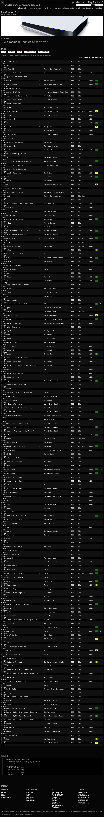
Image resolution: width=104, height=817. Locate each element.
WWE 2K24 (21, 704)
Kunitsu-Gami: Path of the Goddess (21, 392)
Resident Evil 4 (21, 570)
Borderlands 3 (21, 150)
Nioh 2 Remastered (21, 493)
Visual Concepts (57, 396)
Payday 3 (21, 531)
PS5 (73, 61)
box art (86, 57)
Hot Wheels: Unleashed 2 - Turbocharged (21, 365)
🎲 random (23, 8)
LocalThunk (57, 123)
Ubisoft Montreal (57, 100)
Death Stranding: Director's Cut (21, 235)
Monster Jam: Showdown (21, 462)
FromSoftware (57, 96)
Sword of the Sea (21, 635)
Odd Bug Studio (57, 639)
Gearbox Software (57, 150)
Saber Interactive (57, 608)
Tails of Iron (21, 639)
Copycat (21, 200)
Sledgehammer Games (57, 165)
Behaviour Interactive (57, 450)
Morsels (21, 466)
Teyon (57, 585)
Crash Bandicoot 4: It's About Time (21, 204)
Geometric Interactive (57, 184)
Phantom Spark (21, 535)
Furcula (57, 466)
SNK (57, 304)
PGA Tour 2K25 (21, 512)
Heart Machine (57, 612)
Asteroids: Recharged (21, 104)
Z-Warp (21, 743)
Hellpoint (21, 354)
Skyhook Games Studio (57, 416)
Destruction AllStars (21, 246)
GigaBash (21, 319)
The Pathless (21, 677)
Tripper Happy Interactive (57, 689)
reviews (26, 5)
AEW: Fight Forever (21, 61)
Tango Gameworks (57, 315)
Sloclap (57, 596)
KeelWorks (57, 219)
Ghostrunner (21, 312)
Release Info (56, 802)
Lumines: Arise (21, 427)
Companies (30, 797)
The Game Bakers (57, 157)
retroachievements (84, 797)
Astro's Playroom (21, 111)
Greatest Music (57, 796)
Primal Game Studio (57, 431)
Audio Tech (55, 804)
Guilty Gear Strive (21, 331)
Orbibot (21, 500)
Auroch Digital (57, 708)
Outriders (21, 504)
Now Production (57, 519)
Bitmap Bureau (57, 131)
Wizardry (21, 724)
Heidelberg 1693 (21, 342)
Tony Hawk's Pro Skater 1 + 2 (21, 681)
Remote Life (21, 562)
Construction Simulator (21, 188)
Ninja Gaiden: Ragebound (21, 489)
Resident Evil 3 (21, 566)
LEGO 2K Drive (21, 396)
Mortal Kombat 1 (21, 469)
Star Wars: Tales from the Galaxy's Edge (21, 620)
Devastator (21, 250)
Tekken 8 (21, 650)
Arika (57, 650)
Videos (3, 796)
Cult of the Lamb (21, 211)
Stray (21, 627)
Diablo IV (21, 258)
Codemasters (57, 296)
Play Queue (55, 807)
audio (99, 8)
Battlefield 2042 (21, 134)
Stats (2, 794)
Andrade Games (57, 342)
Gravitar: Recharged (21, 327)
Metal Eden (21, 454)
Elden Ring (21, 281)
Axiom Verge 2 (21, 119)
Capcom (57, 269)
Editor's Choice (57, 792)
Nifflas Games (57, 739)
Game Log (29, 792)
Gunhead (21, 335)
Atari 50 (21, 115)
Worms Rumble (21, 727)
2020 (80, 100)
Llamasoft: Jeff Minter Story (21, 423)
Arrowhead (57, 350)
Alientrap (57, 335)
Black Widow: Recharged (21, 142)
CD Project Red (57, 215)
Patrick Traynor (57, 523)
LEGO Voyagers (21, 412)
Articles (3, 792)
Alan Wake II (21, 69)
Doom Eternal (21, 261)
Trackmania (21, 685)
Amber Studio (57, 516)
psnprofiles (81, 794)
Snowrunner (21, 608)
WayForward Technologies (57, 192)
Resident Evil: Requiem (21, 577)
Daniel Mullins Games (57, 381)
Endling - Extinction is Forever (21, 285)
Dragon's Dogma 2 (21, 269)
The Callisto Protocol (21, 662)
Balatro (21, 123)
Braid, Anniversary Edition (21, 154)
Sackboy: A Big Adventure (21, 589)
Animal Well (21, 80)
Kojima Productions (57, 231)
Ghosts (57, 535)
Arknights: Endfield (21, 92)
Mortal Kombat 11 (21, 473)
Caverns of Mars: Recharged (21, 169)
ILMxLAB (57, 620)
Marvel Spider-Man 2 (21, 442)
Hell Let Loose (21, 346)
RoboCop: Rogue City (21, 585)
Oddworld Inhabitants (57, 496)
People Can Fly (57, 504)
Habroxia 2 (21, 338)
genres (37, 8)
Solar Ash (21, 612)
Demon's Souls (21, 238)
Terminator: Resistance (21, 654)
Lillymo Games (57, 338)
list (80, 57)
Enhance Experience (57, 427)
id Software (57, 261)
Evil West (21, 292)
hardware (80, 8)
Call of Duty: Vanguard (21, 165)
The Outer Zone (57, 227)
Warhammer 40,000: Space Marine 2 (21, 716)
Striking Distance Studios (57, 662)
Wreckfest (21, 731)
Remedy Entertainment (57, 69)
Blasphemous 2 (21, 146)
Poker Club (21, 543)
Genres (54, 797)
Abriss (21, 65)
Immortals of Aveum (21, 377)
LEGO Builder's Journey (21, 404)
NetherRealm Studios (57, 469)
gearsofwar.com (83, 804)
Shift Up (57, 623)
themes (57, 8)
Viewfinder (21, 700)
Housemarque (57, 581)
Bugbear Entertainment (57, 731)
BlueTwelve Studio (57, 627)
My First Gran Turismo (21, 477)
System (28, 794)
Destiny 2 (21, 242)
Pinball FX (21, 539)
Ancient (57, 277)
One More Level (57, 312)
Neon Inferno (21, 485)
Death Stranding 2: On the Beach (21, 231)
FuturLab (57, 546)
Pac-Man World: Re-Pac (21, 519)
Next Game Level (57, 562)
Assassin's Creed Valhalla (21, 100)
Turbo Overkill (21, 689)
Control (21, 196)
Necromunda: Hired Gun (21, 481)
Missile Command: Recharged (21, 458)
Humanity (21, 369)
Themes (54, 800)
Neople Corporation (57, 666)
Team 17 (57, 727)
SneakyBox (57, 142)
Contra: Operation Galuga (21, 192)
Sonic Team (57, 616)
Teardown (21, 643)
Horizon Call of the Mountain (21, 358)
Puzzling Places (21, 550)
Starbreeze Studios (57, 531)
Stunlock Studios (57, 693)
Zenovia (57, 485)
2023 (80, 61)
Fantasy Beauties (21, 300)
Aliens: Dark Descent (21, 73)
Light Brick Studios (57, 404)
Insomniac (57, 442)
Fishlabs (57, 177)
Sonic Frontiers (21, 616)
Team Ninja (57, 493)
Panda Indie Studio (57, 743)
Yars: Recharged (21, 735)
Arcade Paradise (21, 84)
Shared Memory (57, 80)
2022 (80, 84)
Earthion (21, 277)
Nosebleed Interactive (57, 84)
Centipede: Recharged (21, 173)
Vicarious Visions (57, 254)
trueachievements (84, 796)
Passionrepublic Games (57, 319)
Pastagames (57, 88)
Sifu (21, 596)
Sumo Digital (57, 589)
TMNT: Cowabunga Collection (21, 647)
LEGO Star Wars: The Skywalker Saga (21, 408)
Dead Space (21, 223)
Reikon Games (57, 454)
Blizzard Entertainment (57, 258)
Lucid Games (57, 246)
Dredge (21, 273)
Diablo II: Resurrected (21, 254)
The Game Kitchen (57, 146)
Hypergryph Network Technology (57, 92)
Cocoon (21, 184)
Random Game (6, 797)
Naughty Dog (57, 670)
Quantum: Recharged (21, 554)
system (17, 5)
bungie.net (81, 802)
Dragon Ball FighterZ (21, 265)
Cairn (21, 157)
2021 (80, 104)
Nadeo (57, 685)
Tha (57, 369)
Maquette (21, 439)
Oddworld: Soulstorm (21, 496)
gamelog (35, 5)
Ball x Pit (21, 127)
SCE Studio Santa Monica (57, 323)
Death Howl (21, 227)
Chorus (21, 177)
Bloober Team (57, 600)
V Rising (21, 693)
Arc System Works (57, 331)
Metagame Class (57, 805)
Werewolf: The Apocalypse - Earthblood (21, 720)
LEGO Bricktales (21, 400)
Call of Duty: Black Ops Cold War (21, 161)
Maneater (21, 435)
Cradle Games (57, 354)
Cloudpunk (21, 181)
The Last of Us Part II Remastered (21, 670)
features (90, 8)
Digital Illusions (57, 134)
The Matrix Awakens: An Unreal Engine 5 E (21, 674)
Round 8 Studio (57, 419)
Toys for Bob (57, 204)
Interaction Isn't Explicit (21, 385)
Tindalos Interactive (57, 73)
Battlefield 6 (21, 138)
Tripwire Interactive (57, 435)
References (30, 799)
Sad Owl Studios (57, 700)
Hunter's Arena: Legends (21, 373)
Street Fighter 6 (21, 631)
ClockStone (57, 400)
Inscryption (21, 381)
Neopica (57, 508)
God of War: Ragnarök (21, 323)
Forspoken (21, 308)
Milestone (57, 362)
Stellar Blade (21, 623)
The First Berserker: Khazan (21, 666)
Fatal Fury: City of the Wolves (21, 304)
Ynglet (21, 739)
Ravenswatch (21, 558)
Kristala (21, 389)
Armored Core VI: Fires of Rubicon (21, 96)
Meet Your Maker (21, 450)
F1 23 (21, 296)
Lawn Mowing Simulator (21, 416)
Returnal (21, 581)
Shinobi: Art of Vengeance (21, 593)
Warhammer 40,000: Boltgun (21, 708)
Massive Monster (57, 211)
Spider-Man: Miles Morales (21, 446)
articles (8, 5)
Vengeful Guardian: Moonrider (21, 697)
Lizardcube (57, 593)
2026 (80, 92)
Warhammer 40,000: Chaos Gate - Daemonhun (21, 712)
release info (68, 8)
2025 (80, 77)
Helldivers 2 (21, 350)
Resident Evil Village (21, 573)
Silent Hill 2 (21, 600)
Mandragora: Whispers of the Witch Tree (21, 431)
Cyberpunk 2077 (21, 215)
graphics (47, 8)
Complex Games (57, 712)
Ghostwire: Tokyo (21, 315)
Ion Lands (57, 181)
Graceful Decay (57, 439)
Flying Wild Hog (57, 292)
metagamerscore (83, 799)
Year (27, 796)
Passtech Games (57, 558)
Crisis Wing (21, 208)
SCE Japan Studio (57, 107)
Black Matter (57, 346)
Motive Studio (57, 223)
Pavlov (21, 527)
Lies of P (21, 419)
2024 (80, 65)
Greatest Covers (57, 794)
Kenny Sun (57, 127)
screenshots (97, 57)
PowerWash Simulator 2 (21, 546)
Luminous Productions (57, 308)
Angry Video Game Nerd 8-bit (21, 77)
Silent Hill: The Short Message (21, 604)
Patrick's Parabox (21, 523)
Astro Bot (21, 107)
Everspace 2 (21, 288)
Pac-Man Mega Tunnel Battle (21, 516)
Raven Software (57, 161)
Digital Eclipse (57, 115)
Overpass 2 (21, 508)
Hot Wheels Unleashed (21, 362)
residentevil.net (83, 800)
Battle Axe (21, 131)
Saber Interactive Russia (57, 716)
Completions (30, 800)
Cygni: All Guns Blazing (21, 219)
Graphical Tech (57, 799)
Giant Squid (57, 635)
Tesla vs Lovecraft (21, 658)
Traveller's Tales (57, 408)
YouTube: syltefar (83, 792)
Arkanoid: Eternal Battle (21, 88)
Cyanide (57, 720)
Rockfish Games (57, 288)
